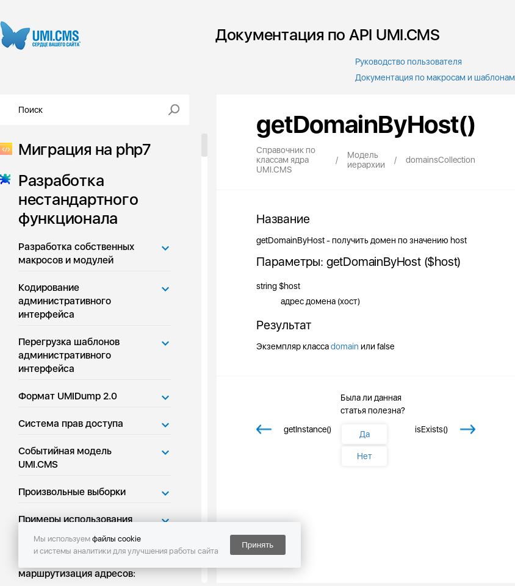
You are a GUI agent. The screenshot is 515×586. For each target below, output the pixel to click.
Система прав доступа (70, 423)
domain (345, 346)
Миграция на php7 (81, 149)
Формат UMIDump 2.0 (67, 396)
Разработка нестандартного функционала (74, 199)
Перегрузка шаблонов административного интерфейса (69, 355)
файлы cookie (116, 538)
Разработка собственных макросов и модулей (76, 253)
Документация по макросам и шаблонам (435, 77)
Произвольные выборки (72, 492)
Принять (257, 544)
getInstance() (307, 429)
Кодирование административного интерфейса (64, 301)
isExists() (431, 429)
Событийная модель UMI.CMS (65, 457)
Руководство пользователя (408, 61)
